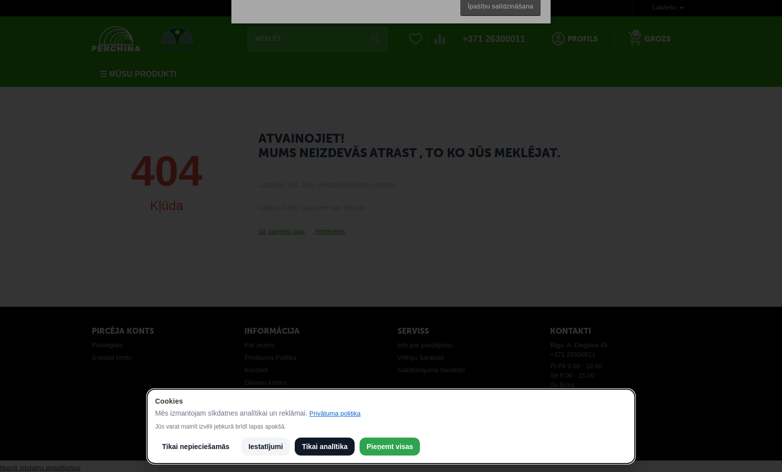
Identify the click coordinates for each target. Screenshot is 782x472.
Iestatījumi (265, 447)
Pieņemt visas (390, 447)
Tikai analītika (325, 447)
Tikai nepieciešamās (195, 447)
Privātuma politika (335, 413)
